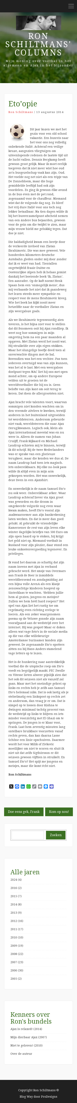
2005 (13, 978)
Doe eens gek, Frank (24, 812)
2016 (13, 888)
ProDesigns (49, 1096)
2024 (13, 879)
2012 (13, 921)
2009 (13, 945)
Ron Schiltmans (20, 112)
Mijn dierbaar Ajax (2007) (28, 1037)
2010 (13, 937)
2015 (13, 896)
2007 (13, 962)
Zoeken (56, 835)
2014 (13, 904)
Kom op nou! (59, 812)
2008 (13, 954)
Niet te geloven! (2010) (26, 1045)
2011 (13, 929)
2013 (13, 912)
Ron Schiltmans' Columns (38, 44)
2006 (13, 970)
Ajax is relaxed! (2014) (26, 1029)
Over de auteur (21, 1053)
